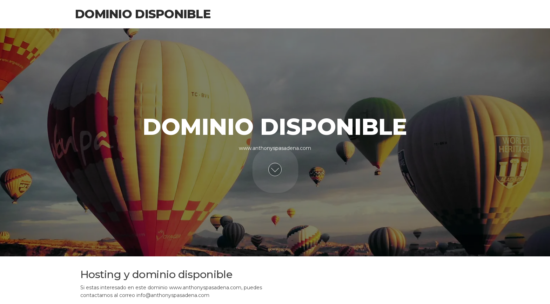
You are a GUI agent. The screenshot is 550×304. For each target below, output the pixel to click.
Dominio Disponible (142, 14)
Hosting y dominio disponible (156, 274)
